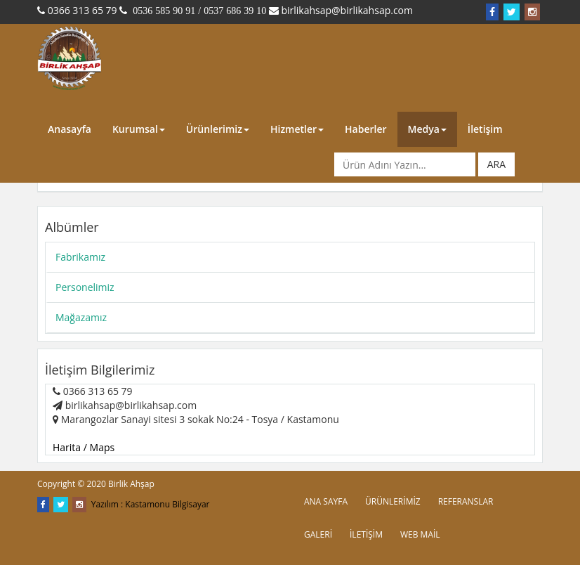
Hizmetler (297, 129)
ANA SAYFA (326, 501)
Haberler (365, 129)
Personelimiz (84, 287)
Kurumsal (138, 129)
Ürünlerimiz (217, 129)
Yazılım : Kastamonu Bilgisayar (150, 504)
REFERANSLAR (466, 501)
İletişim (485, 129)
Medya (427, 129)
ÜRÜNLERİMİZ (393, 501)
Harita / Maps (83, 447)
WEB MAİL (420, 534)
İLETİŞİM (366, 534)
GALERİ (318, 534)
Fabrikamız (80, 257)
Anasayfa (69, 129)
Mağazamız (81, 317)
